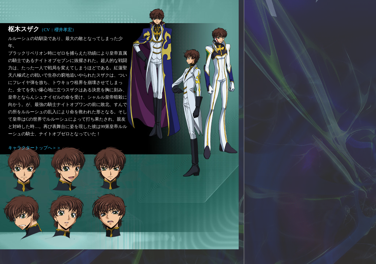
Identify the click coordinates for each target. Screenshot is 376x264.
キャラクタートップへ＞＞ (34, 147)
